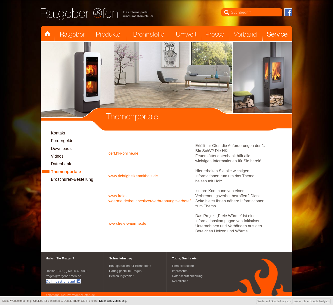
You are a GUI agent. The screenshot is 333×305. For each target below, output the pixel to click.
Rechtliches (180, 281)
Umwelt (186, 34)
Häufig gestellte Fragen (125, 271)
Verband (245, 34)
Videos (57, 156)
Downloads (61, 148)
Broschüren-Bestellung (72, 179)
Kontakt (58, 133)
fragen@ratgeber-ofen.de (63, 276)
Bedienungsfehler (121, 276)
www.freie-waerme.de (127, 223)
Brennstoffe (148, 34)
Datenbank (61, 164)
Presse (215, 34)
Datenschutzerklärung (187, 276)
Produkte (108, 34)
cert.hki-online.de (123, 153)
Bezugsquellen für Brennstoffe (130, 266)
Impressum (180, 271)
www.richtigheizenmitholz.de (133, 176)
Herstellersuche (183, 266)
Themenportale (66, 171)
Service (277, 34)
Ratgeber (72, 34)
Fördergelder (63, 140)
